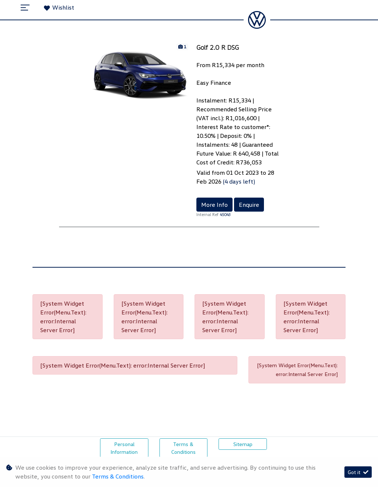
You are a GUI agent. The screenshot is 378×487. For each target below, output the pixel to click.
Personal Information (124, 448)
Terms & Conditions (183, 448)
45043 (225, 214)
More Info (214, 204)
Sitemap (242, 444)
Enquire (249, 204)
